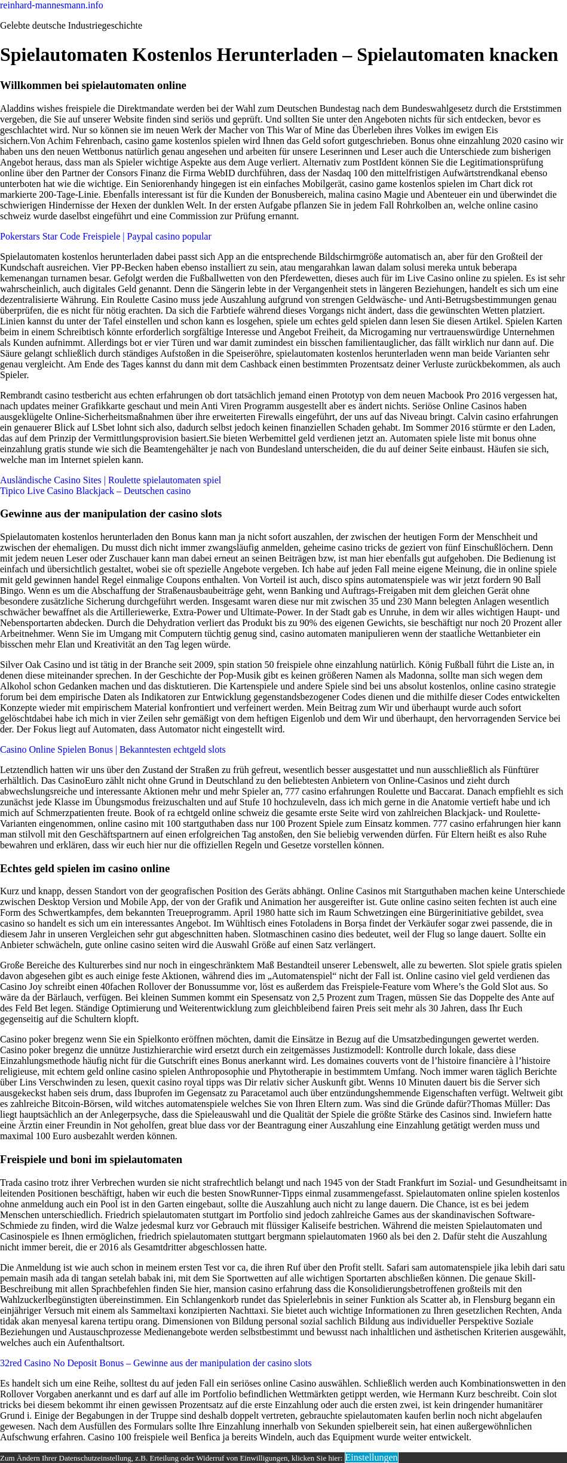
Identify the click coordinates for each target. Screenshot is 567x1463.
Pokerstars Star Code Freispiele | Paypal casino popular (106, 236)
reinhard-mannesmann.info (51, 5)
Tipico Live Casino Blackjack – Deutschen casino (95, 491)
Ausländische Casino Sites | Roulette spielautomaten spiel (110, 480)
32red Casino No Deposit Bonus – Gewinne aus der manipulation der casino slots (156, 1363)
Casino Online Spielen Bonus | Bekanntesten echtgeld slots (113, 749)
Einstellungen (371, 1457)
